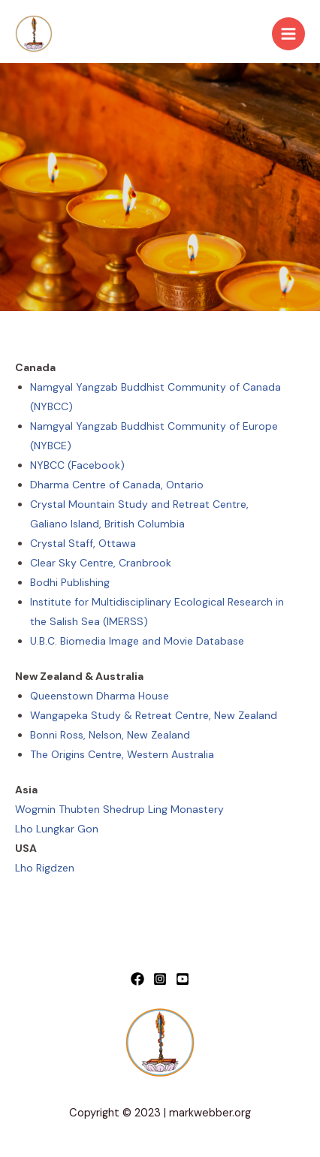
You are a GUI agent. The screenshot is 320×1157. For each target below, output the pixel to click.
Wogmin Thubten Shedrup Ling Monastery (119, 809)
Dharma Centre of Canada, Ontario (117, 484)
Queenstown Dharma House (99, 695)
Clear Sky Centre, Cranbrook (100, 562)
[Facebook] (137, 979)
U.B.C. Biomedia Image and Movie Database (137, 641)
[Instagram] (160, 979)
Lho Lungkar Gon (56, 828)
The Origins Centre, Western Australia (122, 754)
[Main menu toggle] (288, 33)
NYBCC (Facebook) (77, 465)
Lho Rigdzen (44, 868)
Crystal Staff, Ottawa (83, 543)
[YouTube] (182, 979)
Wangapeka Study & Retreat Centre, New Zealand (153, 715)
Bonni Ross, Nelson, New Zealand (110, 735)
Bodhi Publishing (70, 582)
